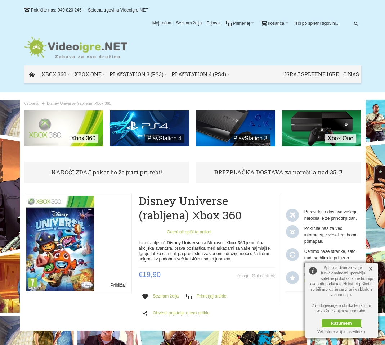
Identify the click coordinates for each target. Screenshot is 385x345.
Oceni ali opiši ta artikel (189, 232)
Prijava (213, 23)
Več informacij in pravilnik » (341, 331)
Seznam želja (189, 23)
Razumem (341, 323)
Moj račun (161, 23)
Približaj (118, 285)
